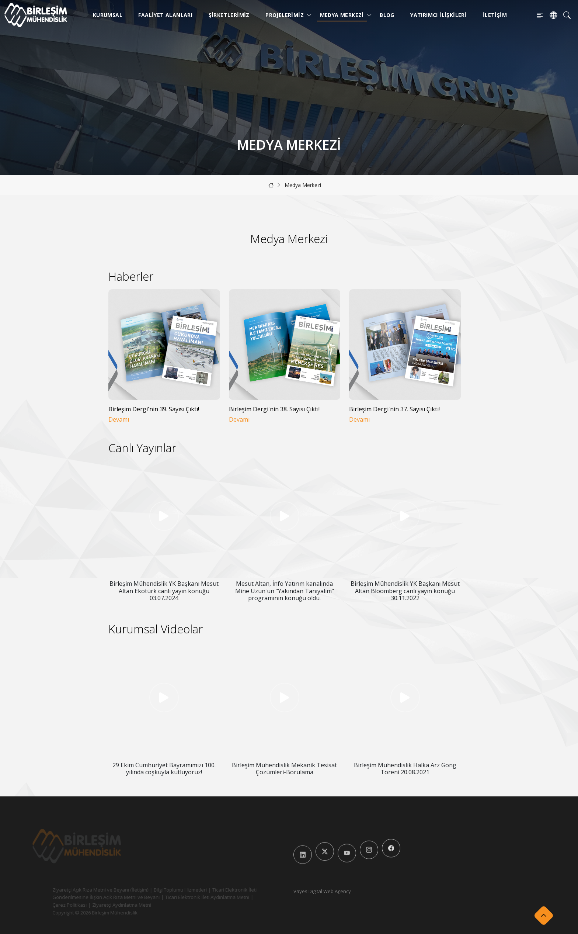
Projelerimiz (286, 14)
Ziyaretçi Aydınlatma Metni (109, 905)
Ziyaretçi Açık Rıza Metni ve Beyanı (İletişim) (88, 889)
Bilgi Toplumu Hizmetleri (167, 889)
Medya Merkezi (343, 14)
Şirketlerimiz (229, 14)
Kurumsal (107, 14)
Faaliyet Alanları (165, 14)
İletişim (495, 14)
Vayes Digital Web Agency (322, 891)
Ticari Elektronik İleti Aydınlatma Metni (195, 897)
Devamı (118, 419)
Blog (387, 14)
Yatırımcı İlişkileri (438, 14)
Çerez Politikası (57, 905)
